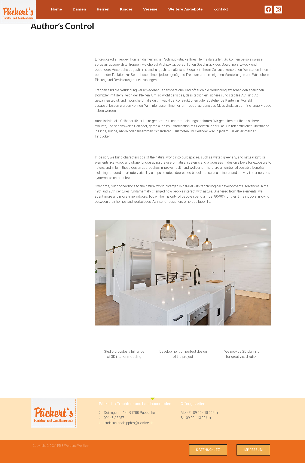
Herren (103, 9)
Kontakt (220, 9)
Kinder (126, 9)
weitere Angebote (185, 9)
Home (56, 9)
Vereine (150, 9)
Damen (79, 9)
